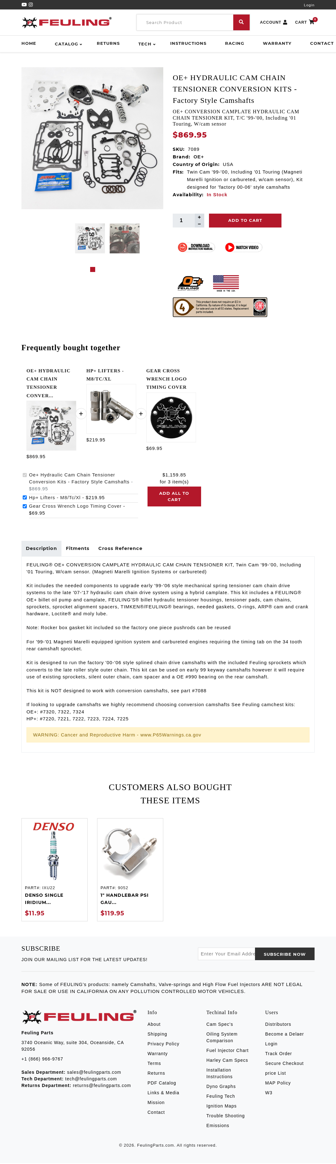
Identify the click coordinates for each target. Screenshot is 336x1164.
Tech (145, 43)
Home (28, 43)
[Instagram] (31, 4)
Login (309, 5)
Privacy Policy (163, 1045)
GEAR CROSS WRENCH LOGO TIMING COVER (166, 379)
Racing (234, 43)
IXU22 (48, 889)
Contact (322, 43)
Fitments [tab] (80, 549)
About (154, 1025)
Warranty (277, 43)
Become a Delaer (284, 1035)
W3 (268, 1093)
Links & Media (163, 1093)
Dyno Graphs (221, 1087)
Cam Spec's (219, 1025)
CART (305, 23)
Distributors (278, 1025)
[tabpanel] (90, 238)
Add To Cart (245, 220)
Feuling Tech (220, 1097)
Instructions (188, 43)
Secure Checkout (284, 1064)
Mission (156, 1103)
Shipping (157, 1035)
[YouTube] (25, 4)
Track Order (278, 1054)
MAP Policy (278, 1084)
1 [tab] (92, 269)
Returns (108, 43)
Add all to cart (174, 496)
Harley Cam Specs (227, 1061)
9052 (123, 889)
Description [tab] (42, 549)
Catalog (66, 43)
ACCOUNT (274, 22)
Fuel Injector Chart (227, 1051)
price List (275, 1074)
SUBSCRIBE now (285, 955)
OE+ (199, 156)
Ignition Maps (221, 1107)
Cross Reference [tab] (124, 549)
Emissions (217, 1126)
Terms (154, 1064)
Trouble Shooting (225, 1117)
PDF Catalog (162, 1084)
